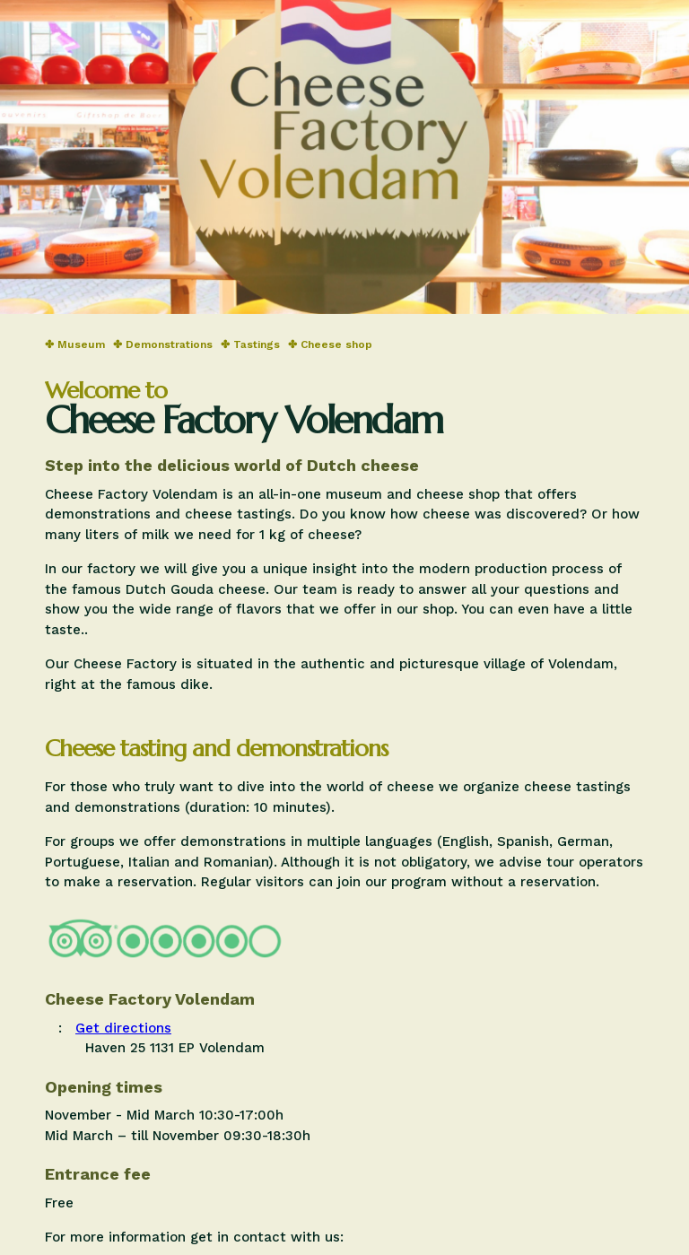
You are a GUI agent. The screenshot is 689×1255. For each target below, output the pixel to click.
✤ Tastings (250, 344)
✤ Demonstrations (163, 344)
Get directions (123, 1028)
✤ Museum (75, 344)
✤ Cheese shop (330, 344)
